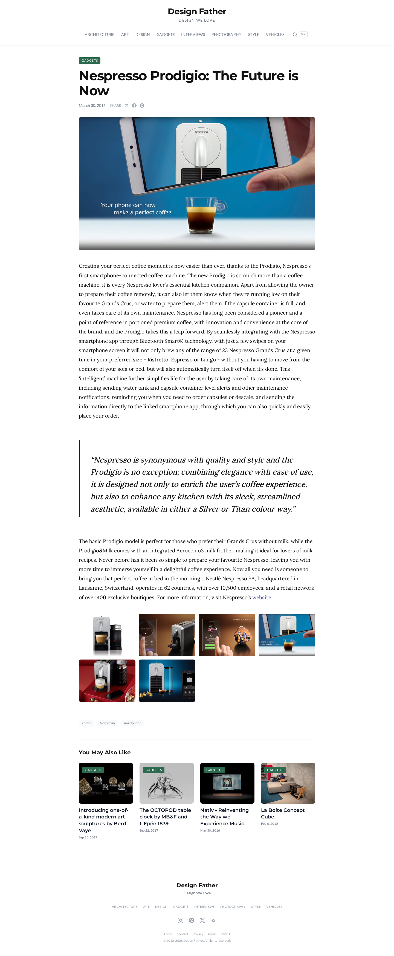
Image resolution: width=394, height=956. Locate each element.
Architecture (100, 34)
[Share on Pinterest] (142, 105)
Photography (227, 34)
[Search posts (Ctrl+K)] (300, 34)
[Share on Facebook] (134, 105)
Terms (212, 934)
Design (142, 34)
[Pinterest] (191, 920)
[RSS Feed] (213, 920)
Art (125, 34)
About (167, 934)
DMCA (226, 934)
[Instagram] (180, 920)
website (261, 597)
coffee (86, 723)
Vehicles (275, 34)
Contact (182, 934)
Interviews (193, 34)
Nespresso (107, 723)
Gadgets (166, 34)
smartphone (132, 723)
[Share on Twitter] (126, 105)
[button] (197, 183)
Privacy (198, 934)
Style (253, 34)
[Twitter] (202, 920)
